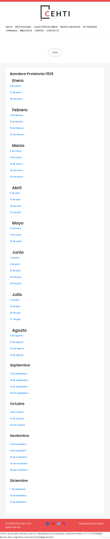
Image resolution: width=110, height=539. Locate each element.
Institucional (23, 26)
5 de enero (15, 86)
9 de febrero (16, 121)
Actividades (90, 26)
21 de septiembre (19, 386)
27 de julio (15, 319)
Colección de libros (46, 26)
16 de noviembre (18, 457)
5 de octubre (17, 412)
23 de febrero (17, 134)
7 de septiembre (18, 373)
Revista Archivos (70, 26)
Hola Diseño (97, 523)
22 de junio (15, 277)
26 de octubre (17, 425)
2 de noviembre (18, 444)
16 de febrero (17, 128)
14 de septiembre (19, 380)
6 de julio (14, 300)
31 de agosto (17, 355)
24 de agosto (17, 348)
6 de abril (15, 193)
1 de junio (14, 257)
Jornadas (11, 30)
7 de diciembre (18, 489)
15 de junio (15, 270)
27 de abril (15, 212)
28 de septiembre (19, 393)
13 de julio (15, 306)
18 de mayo (16, 241)
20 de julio (15, 312)
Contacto (52, 30)
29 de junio (15, 283)
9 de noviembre (18, 450)
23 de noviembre (19, 463)
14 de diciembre (18, 495)
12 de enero (16, 92)
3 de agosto (16, 335)
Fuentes (39, 30)
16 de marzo (16, 163)
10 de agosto (17, 342)
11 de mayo (15, 234)
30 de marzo (16, 176)
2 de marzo (16, 151)
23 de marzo (16, 170)
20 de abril (15, 206)
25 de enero (16, 98)
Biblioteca (26, 30)
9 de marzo (16, 157)
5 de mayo (15, 228)
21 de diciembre (18, 502)
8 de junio (15, 264)
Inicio (9, 26)
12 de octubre (17, 418)
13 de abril (15, 199)
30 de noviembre (19, 470)
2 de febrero (16, 115)
